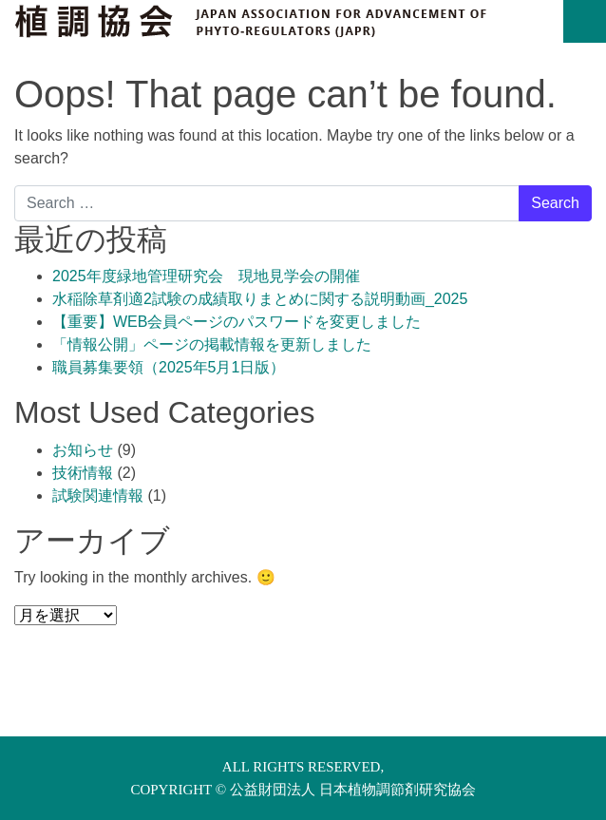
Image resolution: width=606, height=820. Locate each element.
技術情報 (82, 473)
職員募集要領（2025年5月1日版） (168, 367)
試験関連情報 (97, 495)
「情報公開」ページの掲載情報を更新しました (211, 344)
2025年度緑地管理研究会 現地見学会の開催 (206, 276)
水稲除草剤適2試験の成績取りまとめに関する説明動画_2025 (259, 299)
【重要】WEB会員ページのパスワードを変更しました (236, 322)
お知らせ (82, 450)
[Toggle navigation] (584, 21)
